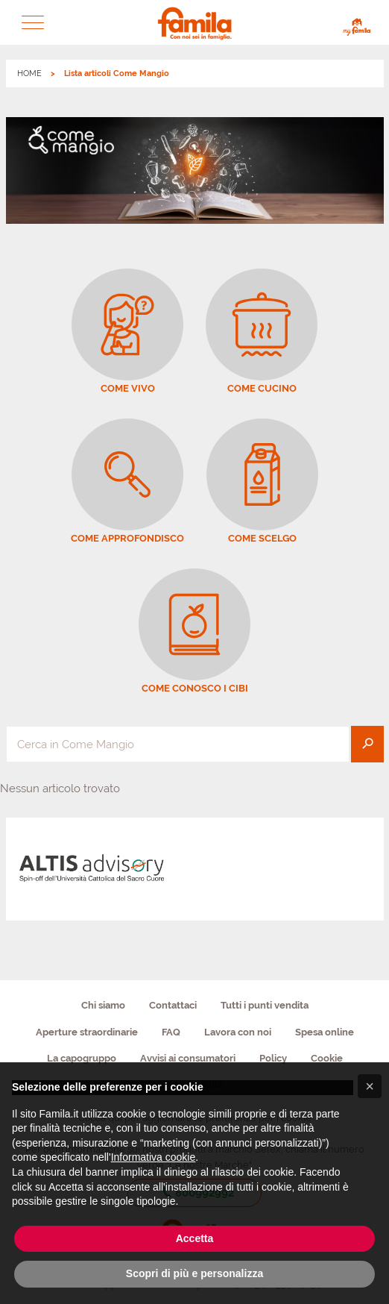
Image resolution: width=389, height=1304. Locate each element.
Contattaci (173, 1005)
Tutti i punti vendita (265, 1005)
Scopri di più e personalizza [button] (194, 1273)
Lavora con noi (237, 1032)
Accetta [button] (195, 1238)
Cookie (327, 1058)
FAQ (171, 1032)
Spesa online (324, 1032)
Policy (273, 1058)
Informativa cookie (153, 1157)
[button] (32, 22)
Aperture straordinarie (87, 1032)
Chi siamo (103, 1005)
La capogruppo (81, 1058)
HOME (29, 73)
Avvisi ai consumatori (187, 1058)
